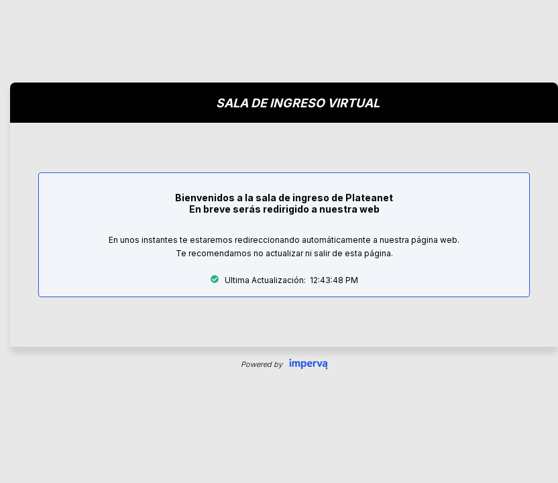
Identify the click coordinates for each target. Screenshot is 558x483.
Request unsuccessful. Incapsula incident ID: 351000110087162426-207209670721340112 (279, 241)
